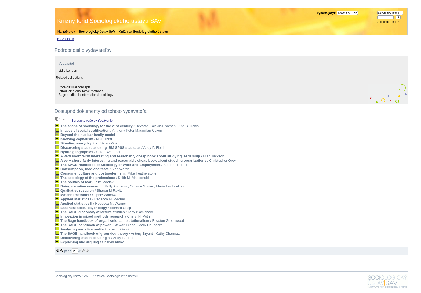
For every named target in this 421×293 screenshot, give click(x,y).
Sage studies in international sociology (86, 95)
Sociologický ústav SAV (97, 32)
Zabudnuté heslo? (388, 21)
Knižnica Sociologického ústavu (143, 32)
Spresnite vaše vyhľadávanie (92, 120)
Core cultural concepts (74, 87)
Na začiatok (66, 32)
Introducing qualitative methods (81, 91)
